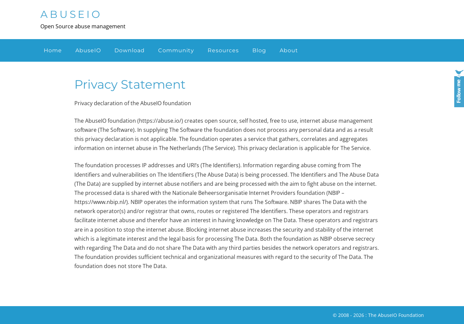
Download (129, 50)
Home (53, 50)
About (289, 50)
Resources (223, 50)
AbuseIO (71, 14)
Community (176, 50)
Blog (259, 50)
